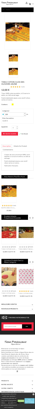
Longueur (5, 111)
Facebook (17, 371)
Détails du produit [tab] (20, 146)
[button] (25, 113)
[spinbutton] (15, 114)
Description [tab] (7, 146)
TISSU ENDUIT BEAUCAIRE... (26, 249)
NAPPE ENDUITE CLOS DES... (9, 208)
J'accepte (21, 401)
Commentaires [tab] (8, 149)
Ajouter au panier (9, 134)
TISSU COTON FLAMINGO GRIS (26, 293)
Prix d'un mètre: (8, 118)
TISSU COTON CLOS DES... (9, 249)
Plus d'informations (29, 401)
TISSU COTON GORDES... (9, 293)
